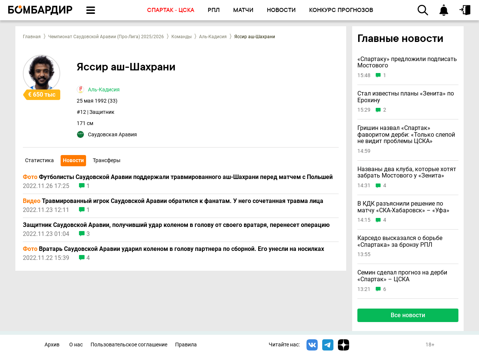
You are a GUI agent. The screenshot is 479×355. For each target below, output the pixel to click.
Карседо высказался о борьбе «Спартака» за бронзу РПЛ (399, 241)
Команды (181, 36)
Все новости (408, 315)
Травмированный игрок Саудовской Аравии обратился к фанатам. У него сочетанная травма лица (173, 201)
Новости (73, 160)
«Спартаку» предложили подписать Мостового (407, 62)
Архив (52, 344)
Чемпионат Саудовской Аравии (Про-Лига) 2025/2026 (106, 36)
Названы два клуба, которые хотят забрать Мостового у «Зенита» (406, 172)
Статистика (39, 160)
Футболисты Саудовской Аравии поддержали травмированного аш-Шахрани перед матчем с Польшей (178, 177)
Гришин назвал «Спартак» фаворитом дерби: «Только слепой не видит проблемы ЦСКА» (406, 135)
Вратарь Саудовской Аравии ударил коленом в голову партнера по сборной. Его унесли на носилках (173, 249)
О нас (76, 344)
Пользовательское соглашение (129, 344)
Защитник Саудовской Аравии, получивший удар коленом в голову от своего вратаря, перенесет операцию (176, 225)
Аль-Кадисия (213, 36)
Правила (186, 344)
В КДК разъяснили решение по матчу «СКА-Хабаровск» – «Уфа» (403, 206)
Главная (32, 36)
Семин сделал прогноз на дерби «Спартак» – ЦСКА (402, 275)
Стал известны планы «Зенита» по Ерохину (405, 96)
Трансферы (106, 160)
